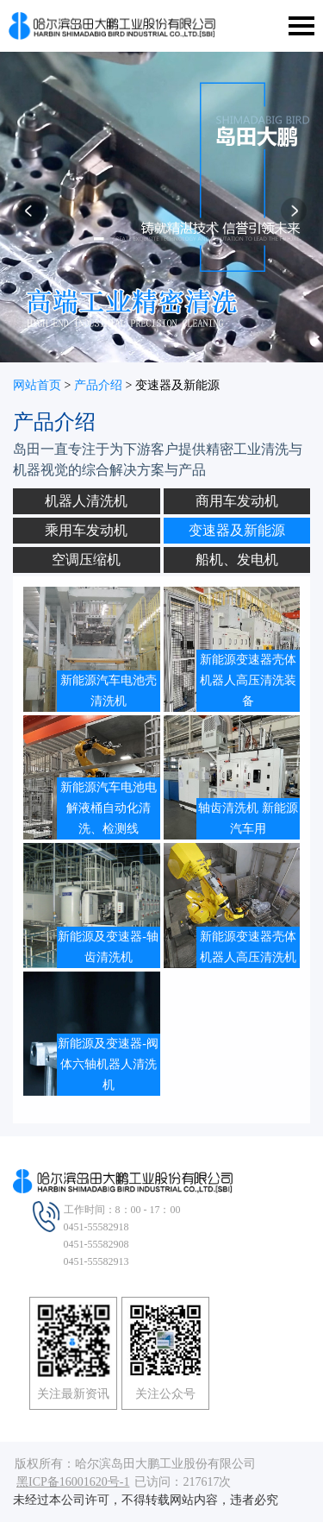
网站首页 (37, 385)
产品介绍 (98, 385)
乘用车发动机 (86, 530)
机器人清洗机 (86, 501)
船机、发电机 (237, 559)
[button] (29, 216)
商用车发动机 (237, 501)
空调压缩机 (86, 559)
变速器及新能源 (237, 530)
